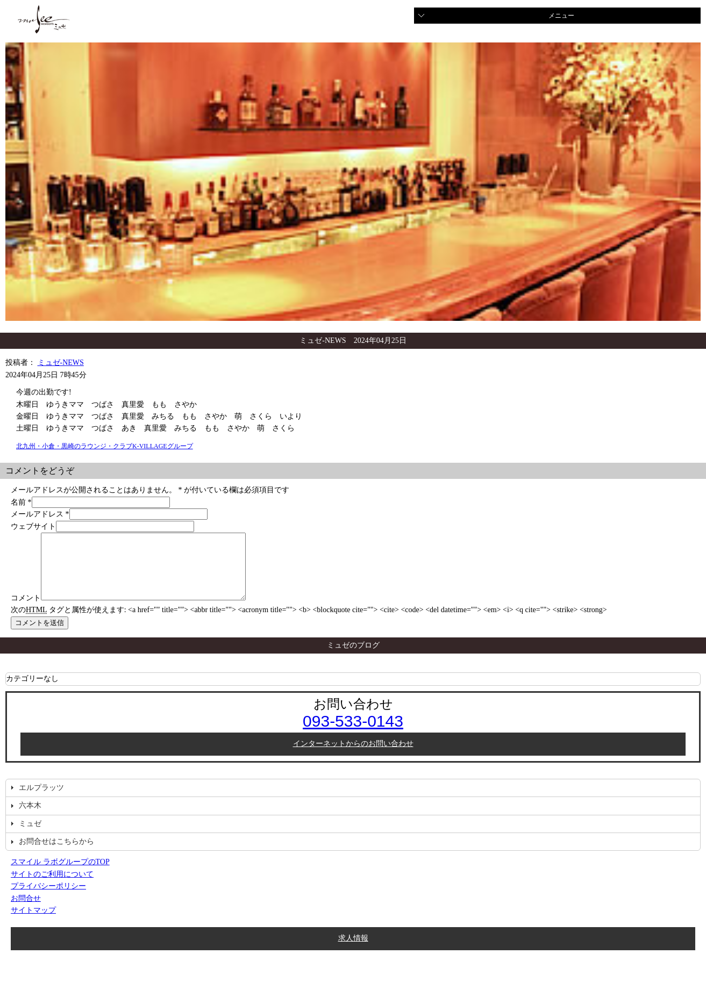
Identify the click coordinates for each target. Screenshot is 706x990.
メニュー (561, 15)
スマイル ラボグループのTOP (60, 875)
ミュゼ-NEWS (61, 362)
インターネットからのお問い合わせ (353, 756)
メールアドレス (37, 514)
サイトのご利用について (52, 887)
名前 (18, 502)
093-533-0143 (353, 734)
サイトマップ (33, 923)
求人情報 (353, 951)
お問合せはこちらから (56, 854)
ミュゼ (30, 837)
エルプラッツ (41, 801)
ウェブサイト (33, 526)
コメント (26, 611)
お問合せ (26, 911)
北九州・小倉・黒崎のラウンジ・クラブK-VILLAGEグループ (104, 446)
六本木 (30, 818)
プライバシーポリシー (48, 899)
